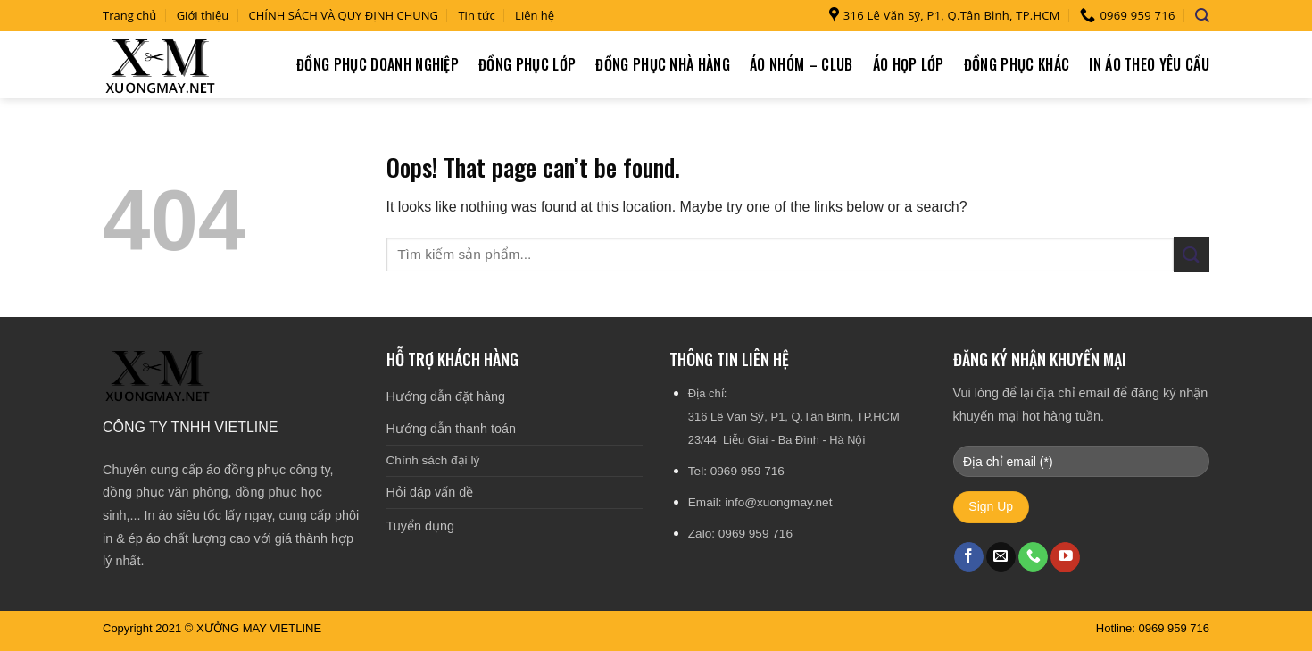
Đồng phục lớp (527, 64)
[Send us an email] (1001, 557)
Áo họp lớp (908, 64)
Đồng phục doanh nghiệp (377, 64)
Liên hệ (534, 15)
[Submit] (1191, 254)
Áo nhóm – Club (801, 64)
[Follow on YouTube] (1065, 557)
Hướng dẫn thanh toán (451, 428)
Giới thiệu (203, 15)
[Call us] (1033, 557)
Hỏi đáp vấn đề (430, 492)
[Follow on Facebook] (969, 557)
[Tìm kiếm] (1202, 16)
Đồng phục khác (1016, 64)
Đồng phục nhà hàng (662, 64)
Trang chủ (129, 15)
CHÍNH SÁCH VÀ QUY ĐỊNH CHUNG (344, 15)
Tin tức (476, 15)
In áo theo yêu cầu (1149, 64)
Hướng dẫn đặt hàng (445, 396)
